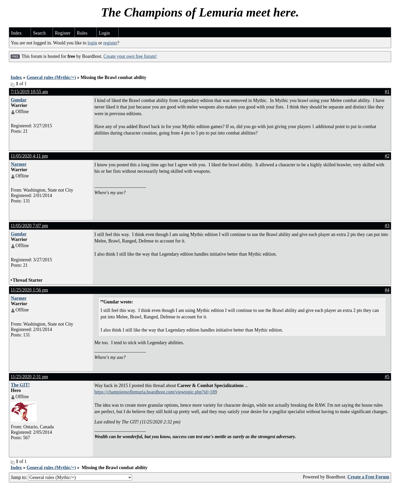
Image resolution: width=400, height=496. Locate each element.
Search (39, 33)
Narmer (19, 164)
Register (62, 33)
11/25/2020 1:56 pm (29, 290)
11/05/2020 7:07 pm (29, 225)
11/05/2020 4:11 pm (29, 156)
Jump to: (71, 477)
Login (104, 33)
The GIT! (20, 385)
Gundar (19, 100)
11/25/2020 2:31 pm (29, 376)
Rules (82, 33)
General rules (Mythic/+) (51, 77)
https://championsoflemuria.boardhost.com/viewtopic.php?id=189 (155, 392)
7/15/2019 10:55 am (29, 91)
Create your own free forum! (130, 56)
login (92, 42)
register (110, 42)
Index (16, 33)
